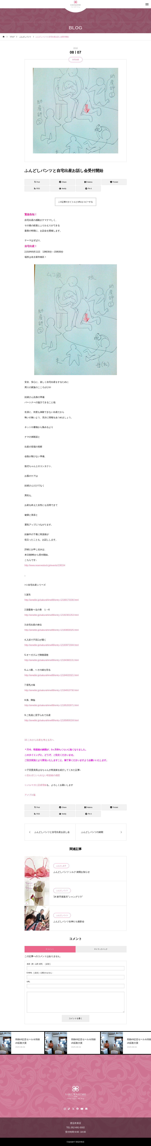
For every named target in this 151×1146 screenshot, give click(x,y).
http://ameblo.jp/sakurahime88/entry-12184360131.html (52, 660)
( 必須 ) (38, 964)
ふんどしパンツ (62, 891)
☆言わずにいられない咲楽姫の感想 (42, 775)
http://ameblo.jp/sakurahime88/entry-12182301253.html (52, 615)
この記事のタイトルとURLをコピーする (75, 202)
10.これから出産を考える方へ (39, 740)
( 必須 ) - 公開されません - (40, 973)
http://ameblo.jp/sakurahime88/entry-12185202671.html (52, 705)
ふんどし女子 (61, 866)
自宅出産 (75, 59)
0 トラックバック (100, 949)
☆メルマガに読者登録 (36, 785)
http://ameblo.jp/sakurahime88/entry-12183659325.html (52, 630)
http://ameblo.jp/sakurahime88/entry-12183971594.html (52, 645)
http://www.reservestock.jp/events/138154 (45, 565)
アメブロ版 (30, 795)
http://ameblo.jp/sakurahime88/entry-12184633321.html (52, 675)
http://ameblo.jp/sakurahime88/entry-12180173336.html (52, 600)
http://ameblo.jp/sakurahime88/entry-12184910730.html (52, 690)
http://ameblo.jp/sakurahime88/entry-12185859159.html (52, 720)
